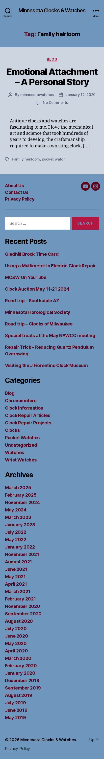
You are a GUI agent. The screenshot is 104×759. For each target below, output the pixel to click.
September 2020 (23, 613)
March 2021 (17, 591)
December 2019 (22, 680)
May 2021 (15, 576)
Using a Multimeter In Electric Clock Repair (50, 265)
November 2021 (22, 554)
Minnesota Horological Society (37, 312)
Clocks (12, 430)
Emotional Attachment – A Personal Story (51, 76)
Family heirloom (26, 159)
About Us (14, 185)
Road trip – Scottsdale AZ (32, 300)
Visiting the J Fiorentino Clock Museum (46, 365)
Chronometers (20, 400)
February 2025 (21, 495)
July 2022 (15, 532)
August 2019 (18, 695)
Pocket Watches (22, 437)
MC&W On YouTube (25, 277)
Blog (52, 59)
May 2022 (15, 539)
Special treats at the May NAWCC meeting (50, 335)
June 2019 (16, 710)
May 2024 (15, 509)
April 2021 (16, 584)
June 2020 (16, 636)
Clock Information (24, 408)
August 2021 (18, 561)
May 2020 (16, 643)
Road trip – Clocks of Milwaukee (39, 323)
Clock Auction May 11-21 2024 (37, 289)
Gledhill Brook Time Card (32, 254)
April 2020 (16, 650)
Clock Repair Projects (28, 422)
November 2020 (22, 606)
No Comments (55, 102)
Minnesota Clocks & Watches (52, 10)
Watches (14, 452)
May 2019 (15, 717)
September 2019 (23, 687)
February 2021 (20, 598)
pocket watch (54, 159)
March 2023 (18, 517)
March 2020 (18, 658)
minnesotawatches (37, 94)
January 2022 (20, 547)
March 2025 (18, 487)
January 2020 (20, 673)
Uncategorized (21, 445)
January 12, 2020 (80, 94)
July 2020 (16, 628)
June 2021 (16, 569)
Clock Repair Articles (27, 415)
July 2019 (15, 702)
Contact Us (16, 192)
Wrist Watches (21, 459)
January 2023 (20, 524)
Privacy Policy (19, 199)
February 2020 (21, 665)
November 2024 (22, 502)
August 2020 (19, 621)
